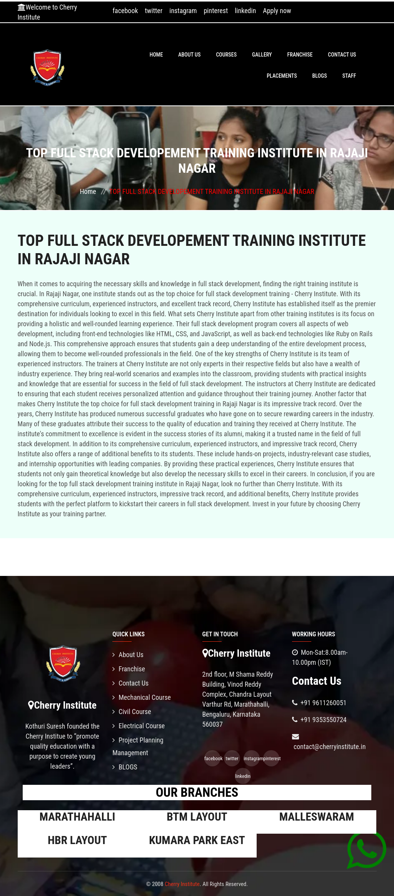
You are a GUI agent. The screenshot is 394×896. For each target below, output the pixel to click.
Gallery (262, 55)
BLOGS (319, 76)
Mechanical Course (141, 697)
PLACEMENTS (282, 76)
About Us (189, 55)
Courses (226, 55)
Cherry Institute (182, 884)
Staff (349, 76)
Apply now (277, 11)
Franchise (300, 55)
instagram (183, 11)
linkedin (245, 11)
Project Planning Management (137, 746)
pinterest (216, 11)
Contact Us (342, 55)
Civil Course (131, 711)
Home (156, 55)
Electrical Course (138, 726)
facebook (125, 11)
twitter (154, 11)
